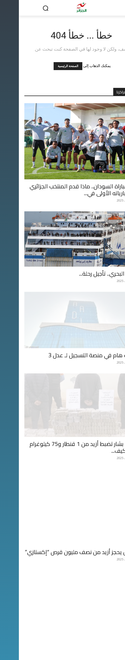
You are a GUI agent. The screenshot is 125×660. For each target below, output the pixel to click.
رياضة (82, 638)
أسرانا (11, 638)
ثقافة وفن (26, 638)
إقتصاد (96, 638)
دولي (69, 638)
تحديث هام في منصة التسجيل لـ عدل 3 (74, 355)
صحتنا (71, 643)
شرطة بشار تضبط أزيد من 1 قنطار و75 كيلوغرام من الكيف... (65, 440)
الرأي (57, 638)
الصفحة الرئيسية (49, 66)
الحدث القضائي (56, 643)
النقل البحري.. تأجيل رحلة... (90, 273)
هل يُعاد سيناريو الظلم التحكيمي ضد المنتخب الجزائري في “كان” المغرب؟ (67, 610)
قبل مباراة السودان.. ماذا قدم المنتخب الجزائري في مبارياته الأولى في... (65, 189)
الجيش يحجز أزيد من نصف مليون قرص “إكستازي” (63, 525)
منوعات (44, 638)
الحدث (110, 638)
